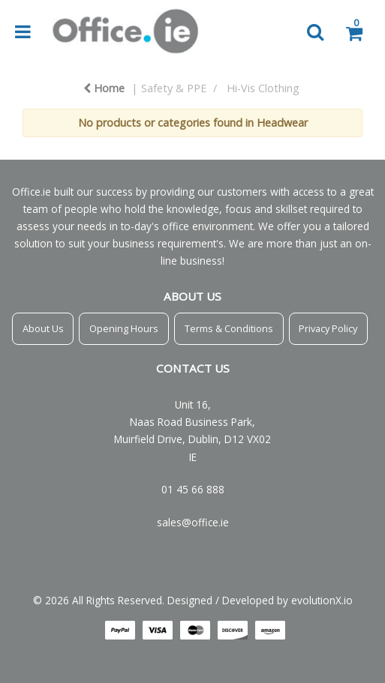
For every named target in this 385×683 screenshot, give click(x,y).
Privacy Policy (328, 328)
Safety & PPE (173, 88)
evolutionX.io (322, 600)
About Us (43, 328)
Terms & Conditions (229, 328)
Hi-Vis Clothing (263, 88)
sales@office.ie (193, 522)
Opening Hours (123, 328)
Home (104, 88)
